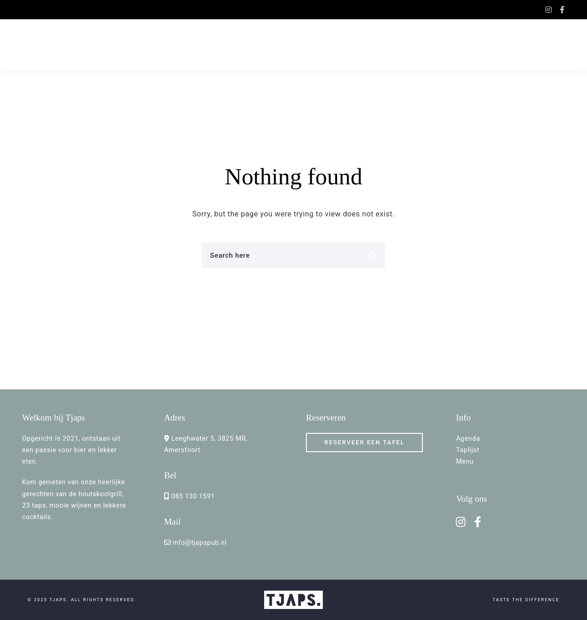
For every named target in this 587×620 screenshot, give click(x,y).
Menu (464, 461)
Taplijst (467, 450)
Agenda (468, 439)
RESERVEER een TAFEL (364, 442)
